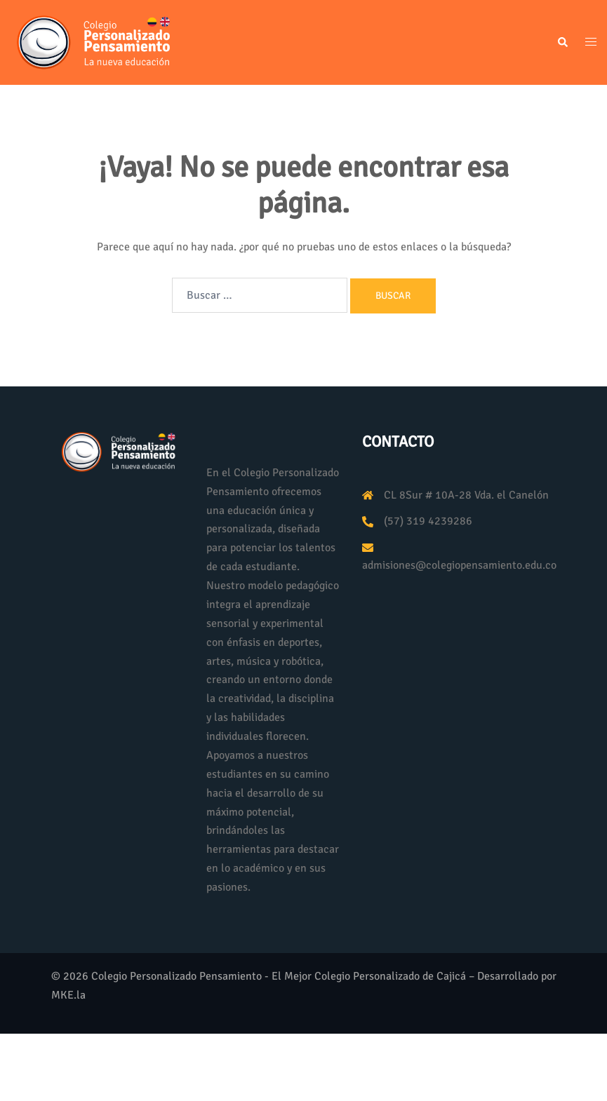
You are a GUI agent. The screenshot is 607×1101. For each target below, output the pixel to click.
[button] (562, 42)
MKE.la (68, 995)
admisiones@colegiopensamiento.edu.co (459, 565)
